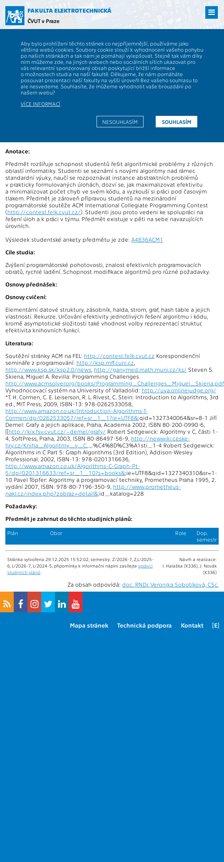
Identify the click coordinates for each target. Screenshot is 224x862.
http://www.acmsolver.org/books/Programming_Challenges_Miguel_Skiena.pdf (114, 383)
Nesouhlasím (120, 122)
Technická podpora (144, 625)
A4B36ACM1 (147, 239)
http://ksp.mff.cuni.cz (105, 362)
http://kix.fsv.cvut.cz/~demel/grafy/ (57, 431)
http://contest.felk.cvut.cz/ (44, 211)
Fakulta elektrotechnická (69, 10)
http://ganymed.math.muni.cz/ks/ (140, 369)
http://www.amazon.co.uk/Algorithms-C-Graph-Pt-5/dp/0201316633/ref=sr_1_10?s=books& (72, 469)
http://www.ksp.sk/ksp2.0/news (48, 369)
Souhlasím (177, 122)
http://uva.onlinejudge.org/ (179, 390)
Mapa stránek (89, 625)
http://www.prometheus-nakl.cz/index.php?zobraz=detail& (93, 490)
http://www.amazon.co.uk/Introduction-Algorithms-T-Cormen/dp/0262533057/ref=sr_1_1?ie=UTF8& (76, 414)
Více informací (40, 104)
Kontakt (192, 625)
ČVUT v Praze (43, 21)
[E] (215, 625)
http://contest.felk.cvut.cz (119, 355)
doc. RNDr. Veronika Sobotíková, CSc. (170, 584)
